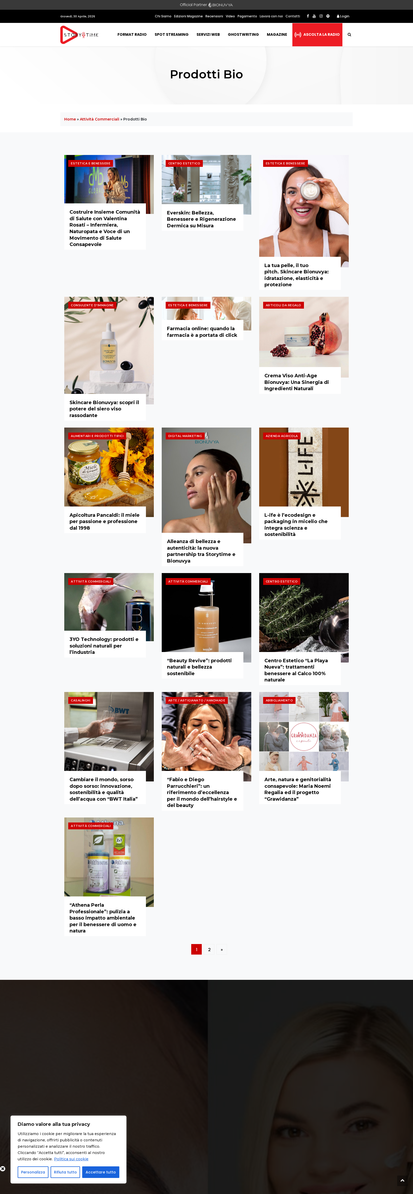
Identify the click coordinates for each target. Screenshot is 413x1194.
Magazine (277, 34)
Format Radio (132, 34)
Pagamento (247, 16)
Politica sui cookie (71, 1159)
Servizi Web (208, 34)
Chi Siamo (163, 16)
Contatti (293, 16)
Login (343, 16)
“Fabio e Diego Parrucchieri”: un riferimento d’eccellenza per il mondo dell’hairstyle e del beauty (202, 792)
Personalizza (33, 1172)
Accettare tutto (101, 1172)
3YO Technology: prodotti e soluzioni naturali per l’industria (104, 645)
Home (70, 119)
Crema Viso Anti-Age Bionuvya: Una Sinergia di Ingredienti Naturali (296, 382)
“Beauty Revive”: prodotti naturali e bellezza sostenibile (199, 667)
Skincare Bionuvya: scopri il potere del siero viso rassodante (104, 409)
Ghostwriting (243, 34)
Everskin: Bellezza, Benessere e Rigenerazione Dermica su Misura (201, 219)
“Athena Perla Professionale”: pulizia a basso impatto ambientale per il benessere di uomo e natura (103, 918)
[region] (68, 1149)
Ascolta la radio (321, 34)
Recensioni (214, 16)
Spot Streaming (172, 34)
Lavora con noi (271, 16)
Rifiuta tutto (65, 1172)
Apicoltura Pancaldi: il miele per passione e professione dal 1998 (105, 521)
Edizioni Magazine (188, 16)
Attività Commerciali (99, 119)
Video (230, 16)
